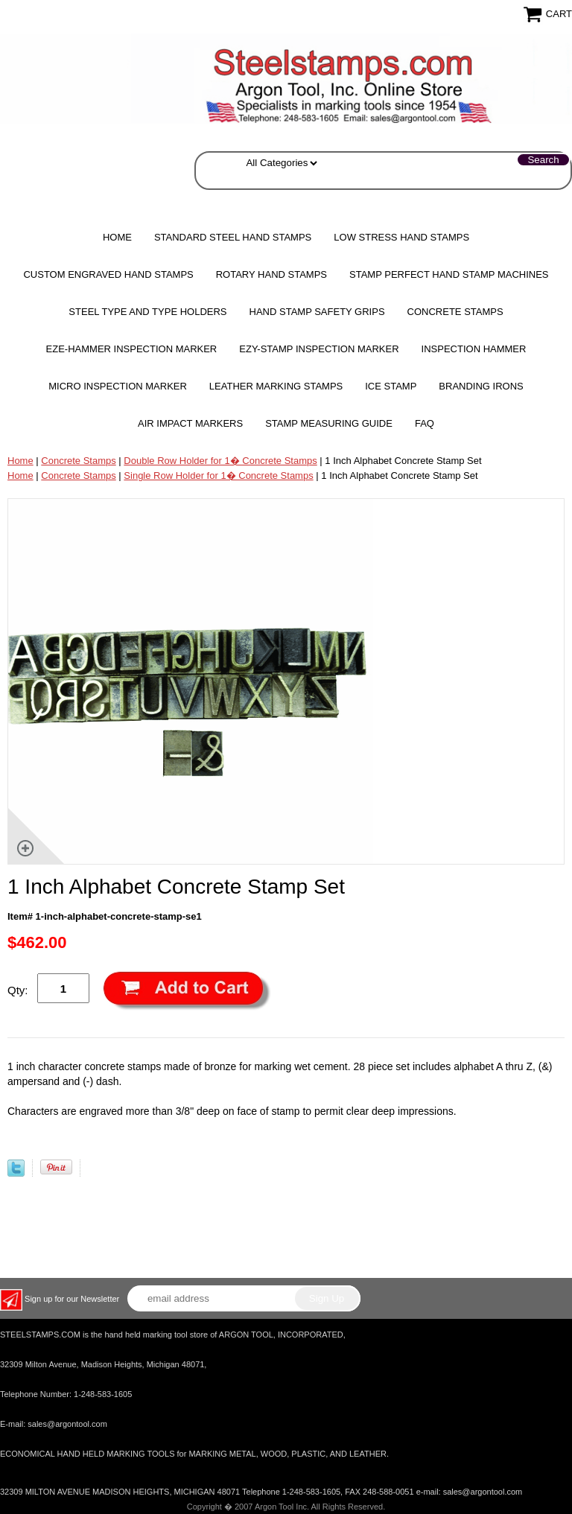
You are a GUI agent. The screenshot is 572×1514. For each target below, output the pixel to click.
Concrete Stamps (78, 460)
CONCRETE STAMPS (455, 311)
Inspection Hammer (474, 348)
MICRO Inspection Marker (117, 386)
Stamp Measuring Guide (329, 423)
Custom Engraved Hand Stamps (108, 274)
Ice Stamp (390, 386)
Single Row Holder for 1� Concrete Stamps (218, 475)
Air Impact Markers (190, 423)
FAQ (424, 423)
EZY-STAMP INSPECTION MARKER (318, 348)
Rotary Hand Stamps (271, 274)
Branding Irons (481, 386)
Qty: (17, 990)
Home (117, 237)
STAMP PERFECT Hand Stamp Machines (449, 274)
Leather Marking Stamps (276, 386)
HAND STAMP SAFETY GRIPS (317, 311)
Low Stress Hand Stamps (401, 237)
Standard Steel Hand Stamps (232, 237)
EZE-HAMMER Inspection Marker (131, 348)
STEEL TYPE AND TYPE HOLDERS (147, 311)
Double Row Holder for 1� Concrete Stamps (220, 460)
